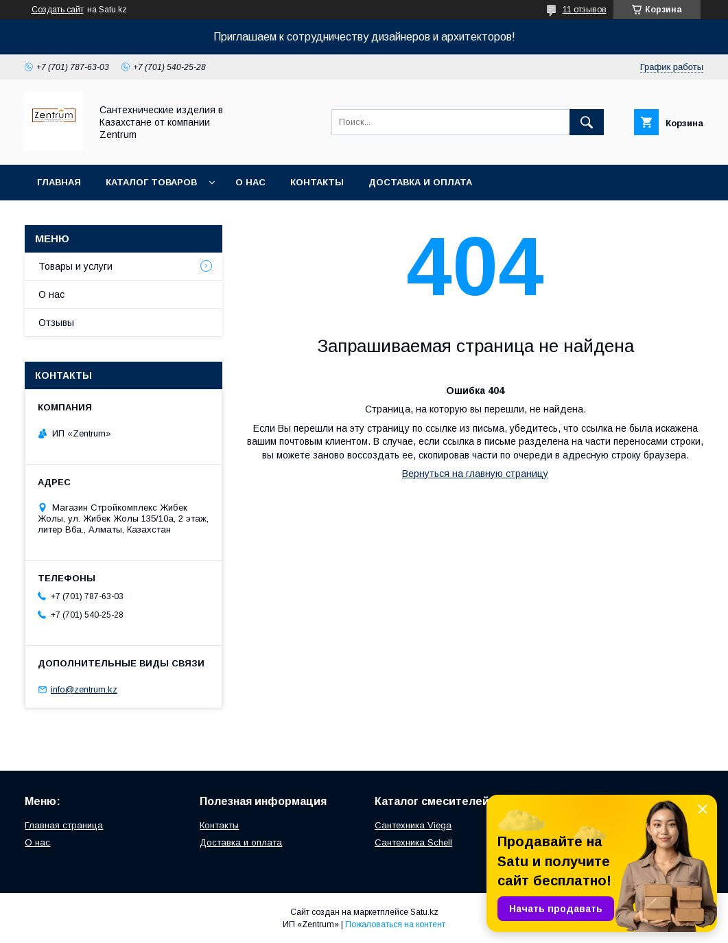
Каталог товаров (151, 182)
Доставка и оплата (420, 182)
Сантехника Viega (413, 825)
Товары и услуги (75, 266)
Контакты (317, 182)
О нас (250, 182)
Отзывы (56, 322)
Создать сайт (58, 9)
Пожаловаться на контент (395, 924)
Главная (59, 182)
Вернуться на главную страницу (475, 473)
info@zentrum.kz (84, 689)
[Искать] (587, 122)
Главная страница (64, 825)
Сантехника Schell (413, 842)
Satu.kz (424, 912)
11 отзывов (585, 9)
